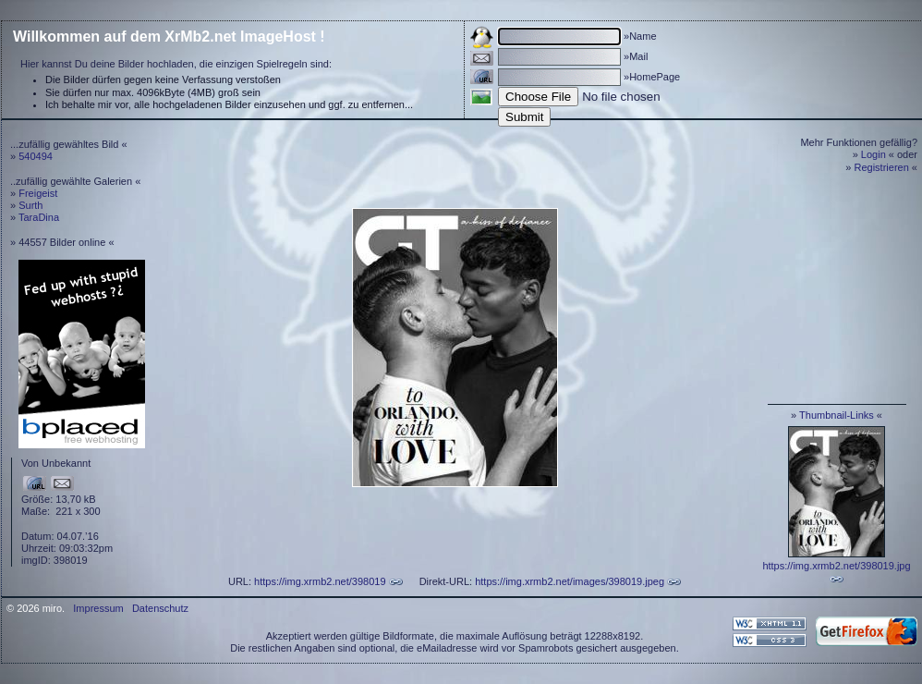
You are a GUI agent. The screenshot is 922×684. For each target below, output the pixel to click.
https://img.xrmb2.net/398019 (319, 581)
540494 (35, 156)
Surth (30, 205)
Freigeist (37, 193)
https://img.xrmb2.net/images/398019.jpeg (569, 581)
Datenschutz (160, 608)
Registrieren (882, 167)
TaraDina (38, 217)
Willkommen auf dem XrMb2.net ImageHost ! (169, 36)
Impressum (98, 608)
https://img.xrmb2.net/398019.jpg (836, 565)
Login (873, 154)
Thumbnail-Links (836, 415)
